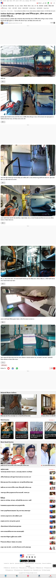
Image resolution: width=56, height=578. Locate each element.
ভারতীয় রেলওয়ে (3, 365)
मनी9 (30, 0)
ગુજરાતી (17, 0)
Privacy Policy (38, 563)
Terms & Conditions (46, 563)
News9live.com (14, 568)
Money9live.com (37, 570)
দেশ (35, 6)
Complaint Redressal (29, 563)
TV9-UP (33, 0)
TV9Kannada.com (23, 568)
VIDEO (9, 8)
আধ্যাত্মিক (46, 6)
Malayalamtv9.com (28, 570)
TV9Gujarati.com (48, 568)
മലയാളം (27, 0)
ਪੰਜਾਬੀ (20, 0)
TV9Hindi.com (7, 568)
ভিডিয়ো (3, 498)
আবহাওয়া (19, 8)
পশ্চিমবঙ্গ (25, 6)
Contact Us (6, 563)
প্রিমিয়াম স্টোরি (51, 6)
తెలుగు (11, 0)
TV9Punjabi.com (9, 570)
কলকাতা (21, 6)
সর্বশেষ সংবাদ (4, 469)
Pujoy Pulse (46, 8)
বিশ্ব (37, 6)
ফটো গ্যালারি (14, 8)
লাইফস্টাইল (41, 6)
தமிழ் (23, 0)
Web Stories (5, 420)
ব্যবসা (33, 6)
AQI (45, 3)
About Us (12, 563)
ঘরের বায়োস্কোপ (39, 8)
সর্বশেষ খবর (5, 6)
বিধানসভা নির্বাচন (11, 6)
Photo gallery (10, 11)
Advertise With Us (19, 563)
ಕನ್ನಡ (8, 0)
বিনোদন (29, 6)
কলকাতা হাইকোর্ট (25, 8)
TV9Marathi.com (39, 568)
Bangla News (3, 11)
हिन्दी (1, 0)
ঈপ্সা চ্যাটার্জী (6, 23)
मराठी (14, 0)
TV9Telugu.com (31, 568)
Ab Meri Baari (32, 8)
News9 (4, 0)
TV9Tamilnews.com (18, 570)
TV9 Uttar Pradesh (46, 570)
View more (52, 420)
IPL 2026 (17, 6)
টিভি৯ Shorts (4, 8)
